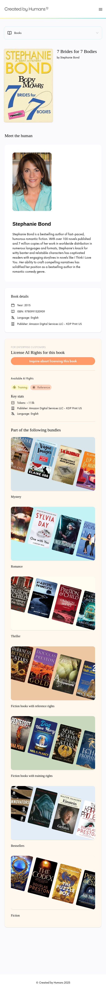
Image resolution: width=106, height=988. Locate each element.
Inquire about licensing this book (53, 361)
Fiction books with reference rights (32, 706)
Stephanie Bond (31, 224)
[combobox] (53, 32)
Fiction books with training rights (32, 775)
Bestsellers (17, 845)
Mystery (16, 496)
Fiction (15, 915)
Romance (17, 566)
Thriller (15, 636)
